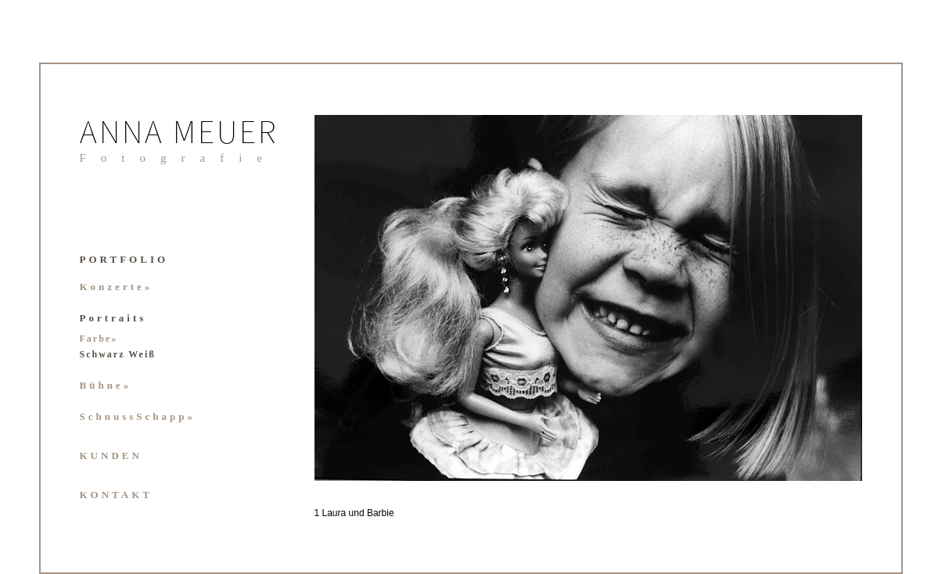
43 (843, 543)
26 (620, 526)
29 (664, 526)
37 (783, 526)
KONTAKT (116, 494)
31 (694, 526)
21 (858, 510)
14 (753, 510)
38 (798, 526)
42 (858, 526)
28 (649, 526)
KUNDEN (111, 455)
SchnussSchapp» (138, 416)
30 (679, 526)
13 (739, 510)
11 (709, 510)
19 (828, 510)
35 (753, 526)
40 (828, 526)
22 (560, 526)
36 (768, 526)
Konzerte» (116, 286)
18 (813, 510)
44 (858, 543)
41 (843, 526)
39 (813, 526)
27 (635, 526)
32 (709, 526)
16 (783, 510)
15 (768, 510)
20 (843, 510)
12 (724, 510)
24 (590, 526)
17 (798, 510)
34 (739, 526)
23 (575, 526)
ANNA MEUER (179, 135)
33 (724, 526)
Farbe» (99, 338)
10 (694, 510)
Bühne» (106, 385)
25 (605, 526)
